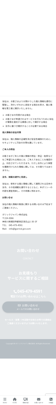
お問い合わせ (38, 401)
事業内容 (26, 401)
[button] (28, 307)
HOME (15, 401)
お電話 (51, 401)
